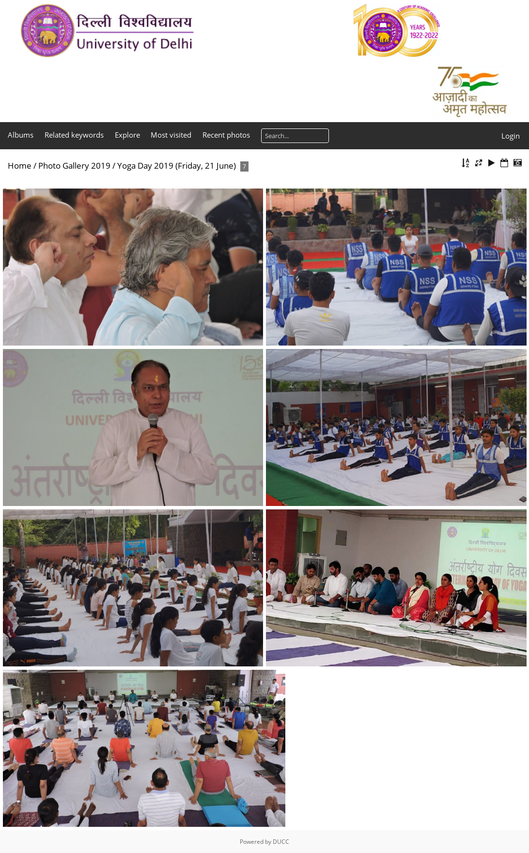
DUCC (281, 841)
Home (19, 165)
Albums (20, 135)
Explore (127, 135)
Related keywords (74, 135)
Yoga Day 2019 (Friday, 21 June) (176, 165)
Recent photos (226, 135)
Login (510, 136)
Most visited (171, 135)
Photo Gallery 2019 (74, 165)
